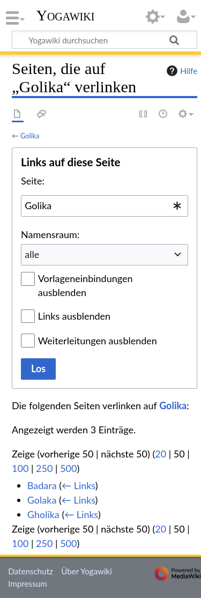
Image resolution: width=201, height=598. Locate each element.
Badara (42, 485)
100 (20, 468)
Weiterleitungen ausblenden (97, 340)
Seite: (32, 181)
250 (44, 468)
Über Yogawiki (86, 571)
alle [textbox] (32, 254)
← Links (78, 485)
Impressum (27, 583)
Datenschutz (30, 571)
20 (160, 454)
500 (68, 468)
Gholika (43, 514)
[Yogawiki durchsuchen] (104, 39)
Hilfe (180, 70)
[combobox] (104, 206)
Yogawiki (65, 15)
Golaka (42, 500)
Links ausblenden (74, 316)
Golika (29, 135)
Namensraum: (50, 234)
